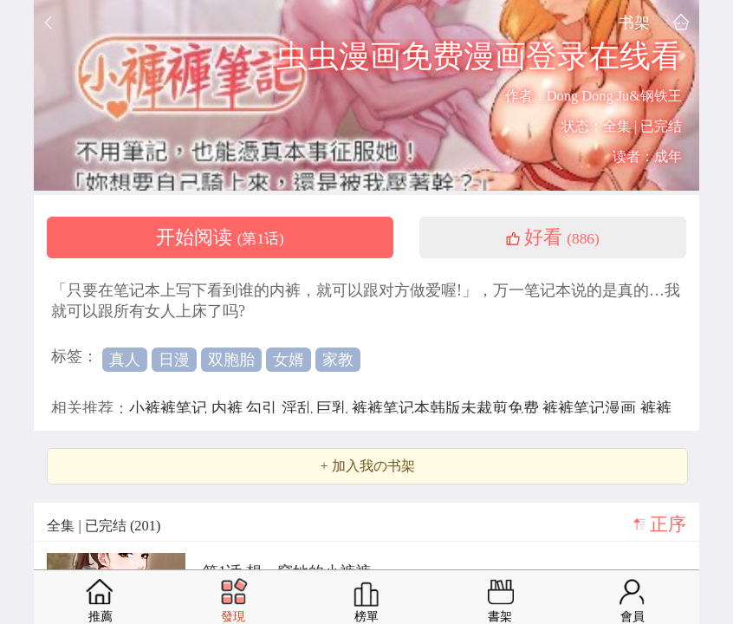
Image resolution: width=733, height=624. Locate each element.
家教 (338, 359)
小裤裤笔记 (170, 408)
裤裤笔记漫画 (591, 408)
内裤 (229, 408)
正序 (668, 524)
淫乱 (299, 408)
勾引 (264, 408)
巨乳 (334, 408)
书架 (634, 22)
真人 (124, 359)
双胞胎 (231, 359)
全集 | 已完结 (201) (103, 525)
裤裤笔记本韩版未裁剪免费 (447, 408)
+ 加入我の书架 (367, 466)
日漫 (174, 359)
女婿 (288, 359)
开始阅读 (220, 237)
